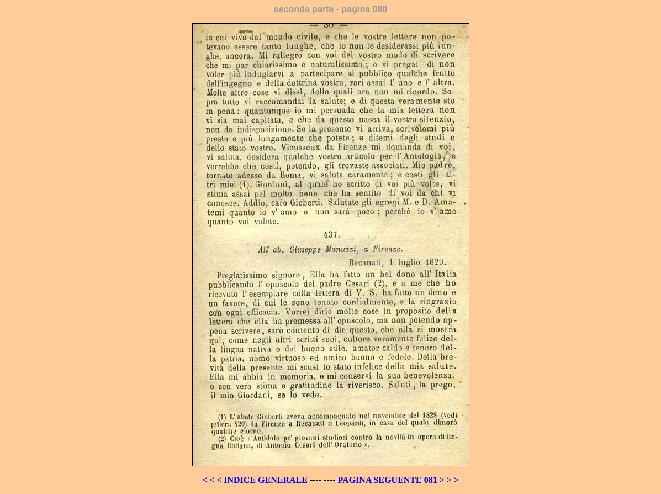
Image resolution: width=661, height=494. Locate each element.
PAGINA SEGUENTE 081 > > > (398, 480)
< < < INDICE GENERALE (255, 480)
